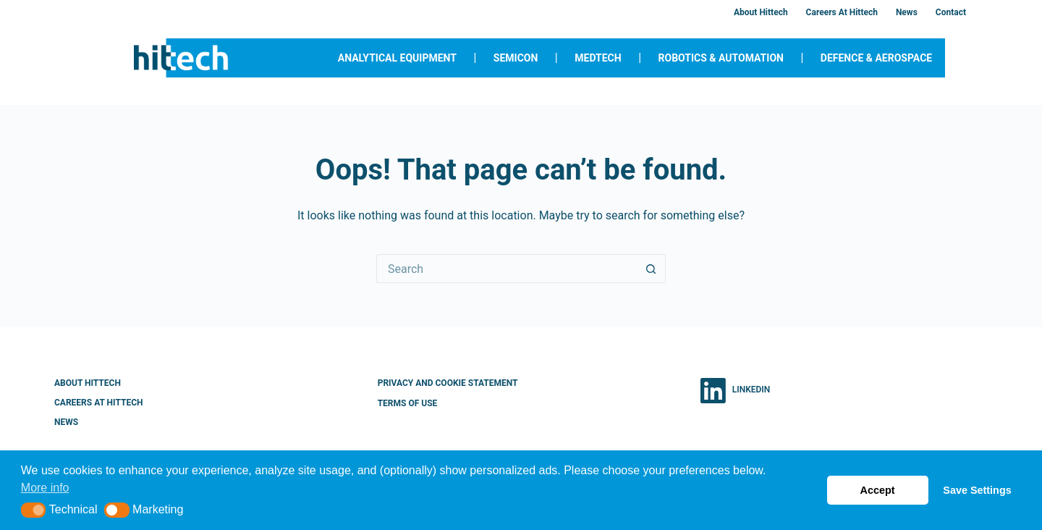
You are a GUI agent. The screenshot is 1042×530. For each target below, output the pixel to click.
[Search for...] (506, 268)
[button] (33, 510)
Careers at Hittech (842, 12)
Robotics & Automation (721, 58)
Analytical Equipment (397, 58)
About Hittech (761, 12)
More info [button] (45, 487)
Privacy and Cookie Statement (448, 383)
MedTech (598, 58)
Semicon (516, 58)
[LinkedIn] (735, 390)
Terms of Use (408, 403)
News (907, 12)
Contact (951, 12)
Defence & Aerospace (876, 58)
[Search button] (651, 268)
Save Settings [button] (977, 490)
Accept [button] (877, 490)
